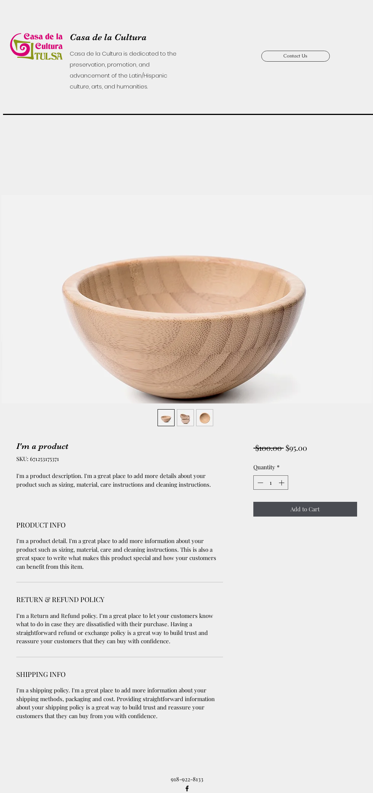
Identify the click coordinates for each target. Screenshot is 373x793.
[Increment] (282, 483)
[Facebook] (187, 788)
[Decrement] (259, 483)
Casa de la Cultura (108, 37)
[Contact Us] (295, 56)
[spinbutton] (271, 483)
